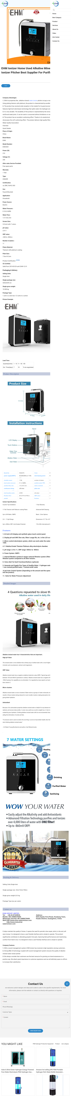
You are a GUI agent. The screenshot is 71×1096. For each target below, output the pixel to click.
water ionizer (33, 100)
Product (57, 1044)
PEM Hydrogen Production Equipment (43, 1044)
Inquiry (5, 85)
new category (65, 1044)
